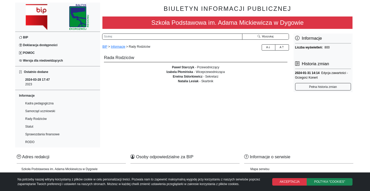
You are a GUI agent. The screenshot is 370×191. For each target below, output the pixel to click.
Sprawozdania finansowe (42, 134)
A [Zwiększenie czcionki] (268, 47)
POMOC (27, 53)
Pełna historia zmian (323, 87)
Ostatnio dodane (33, 72)
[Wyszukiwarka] (172, 37)
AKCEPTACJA (290, 182)
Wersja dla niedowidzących (41, 60)
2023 (37, 82)
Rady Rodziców (36, 119)
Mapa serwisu (259, 169)
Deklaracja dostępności (38, 45)
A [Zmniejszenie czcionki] (282, 47)
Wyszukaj (266, 36)
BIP (23, 37)
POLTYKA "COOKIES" (329, 182)
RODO (29, 142)
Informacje (118, 46)
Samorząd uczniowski (40, 111)
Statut (29, 126)
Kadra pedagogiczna (39, 103)
